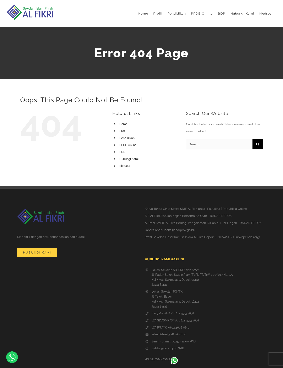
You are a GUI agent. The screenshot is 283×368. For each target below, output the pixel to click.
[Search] (257, 144)
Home (123, 124)
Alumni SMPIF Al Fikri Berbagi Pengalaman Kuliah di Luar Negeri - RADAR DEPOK (203, 223)
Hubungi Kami (128, 159)
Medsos (124, 165)
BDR (122, 152)
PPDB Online (127, 145)
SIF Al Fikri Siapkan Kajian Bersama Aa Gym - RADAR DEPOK (188, 216)
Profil (122, 131)
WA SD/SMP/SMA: (161, 359)
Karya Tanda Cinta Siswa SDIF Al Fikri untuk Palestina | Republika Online (196, 209)
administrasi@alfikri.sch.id (169, 334)
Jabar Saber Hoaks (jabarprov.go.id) (170, 230)
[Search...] (219, 144)
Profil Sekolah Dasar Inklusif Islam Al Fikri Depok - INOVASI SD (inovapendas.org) (202, 237)
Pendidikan (127, 138)
